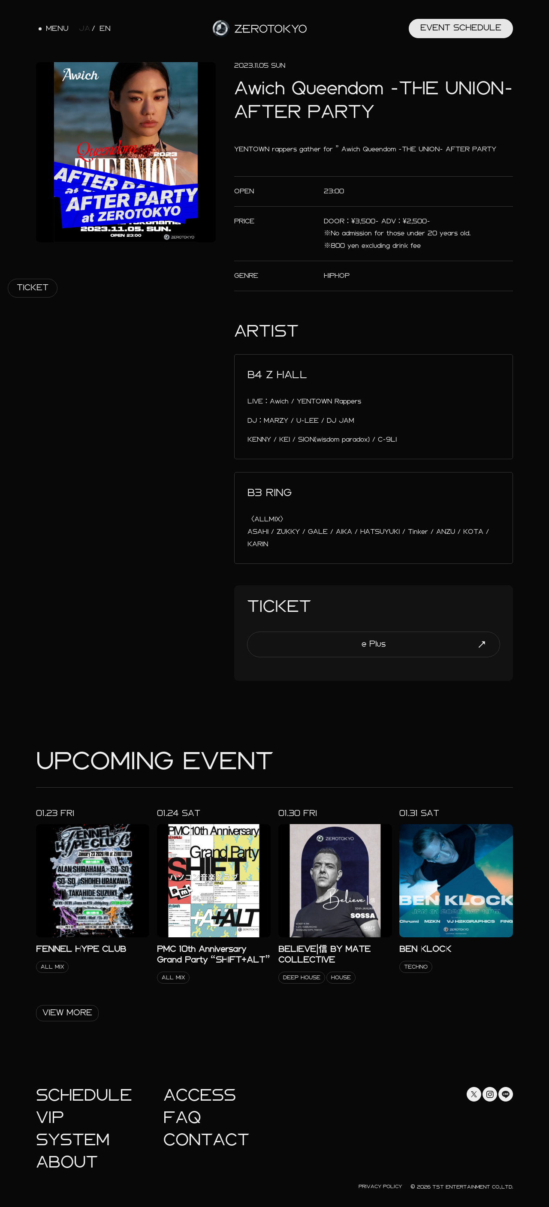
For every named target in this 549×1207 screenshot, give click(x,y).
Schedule (84, 1095)
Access (199, 1095)
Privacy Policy (380, 1186)
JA (84, 29)
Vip (50, 1117)
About (67, 1162)
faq (182, 1117)
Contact (206, 1140)
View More (67, 1012)
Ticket (32, 287)
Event (460, 27)
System (72, 1140)
